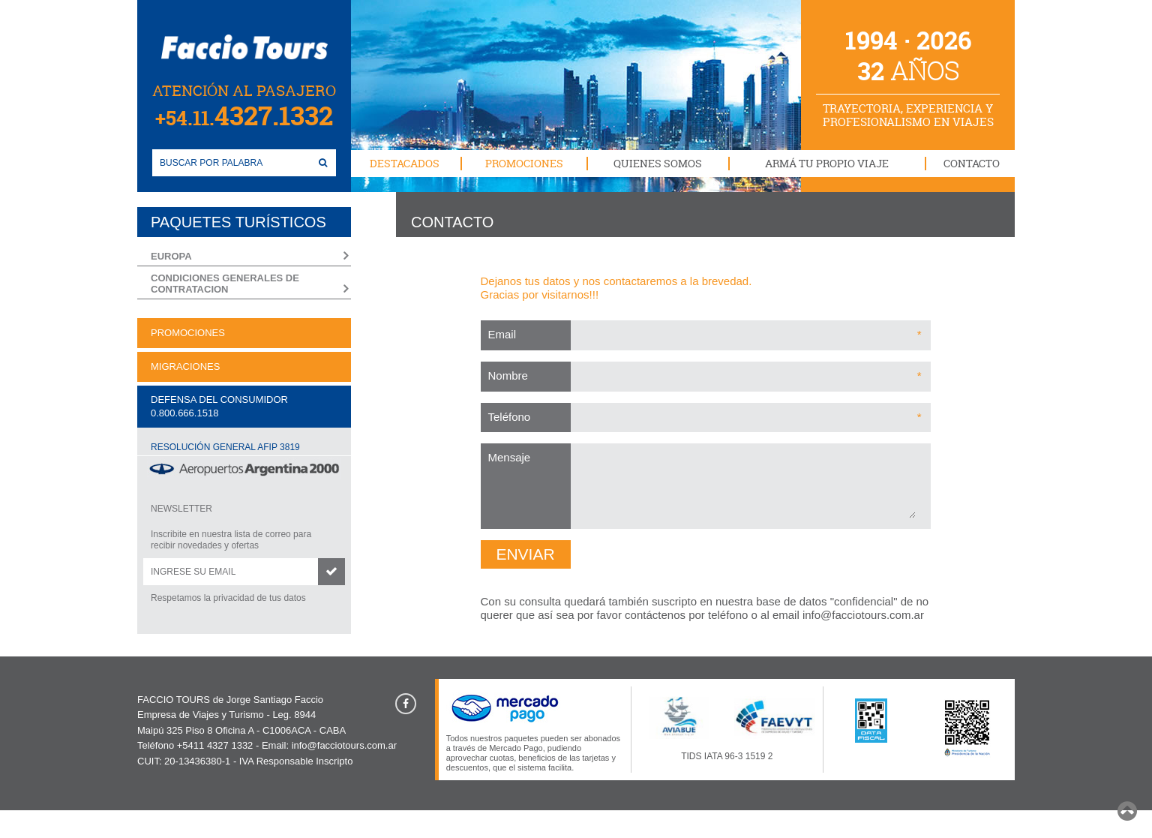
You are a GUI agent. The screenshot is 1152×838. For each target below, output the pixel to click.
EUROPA (171, 256)
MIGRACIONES (185, 366)
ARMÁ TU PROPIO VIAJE (827, 163)
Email (502, 334)
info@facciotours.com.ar (863, 614)
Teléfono (509, 416)
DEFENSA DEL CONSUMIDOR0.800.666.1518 (219, 406)
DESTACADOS (405, 163)
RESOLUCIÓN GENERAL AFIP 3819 (225, 447)
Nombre (508, 375)
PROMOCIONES (524, 163)
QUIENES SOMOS (658, 163)
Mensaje (509, 457)
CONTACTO (972, 163)
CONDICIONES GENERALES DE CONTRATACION (225, 284)
